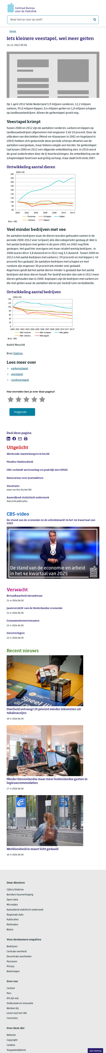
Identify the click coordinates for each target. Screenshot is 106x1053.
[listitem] (8, 438)
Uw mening (95, 1051)
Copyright (12, 1040)
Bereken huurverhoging (20, 895)
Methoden (12, 925)
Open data (12, 900)
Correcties (12, 1018)
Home (13, 31)
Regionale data (15, 915)
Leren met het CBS (17, 1013)
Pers (9, 993)
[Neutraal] (26, 399)
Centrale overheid (17, 951)
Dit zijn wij (13, 998)
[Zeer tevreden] (42, 399)
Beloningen (13, 971)
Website (11, 1035)
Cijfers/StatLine (15, 890)
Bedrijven (12, 946)
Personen (12, 961)
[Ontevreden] (18, 399)
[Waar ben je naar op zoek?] (53, 19)
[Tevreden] (34, 399)
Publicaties (13, 920)
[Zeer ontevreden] (11, 399)
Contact (11, 988)
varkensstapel (19, 368)
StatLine (18, 353)
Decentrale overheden (19, 956)
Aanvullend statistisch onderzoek (25, 910)
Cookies (11, 1045)
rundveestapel (20, 380)
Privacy (10, 966)
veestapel (17, 374)
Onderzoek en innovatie (20, 1003)
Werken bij (13, 1008)
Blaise (10, 930)
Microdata (12, 905)
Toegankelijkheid (16, 1050)
